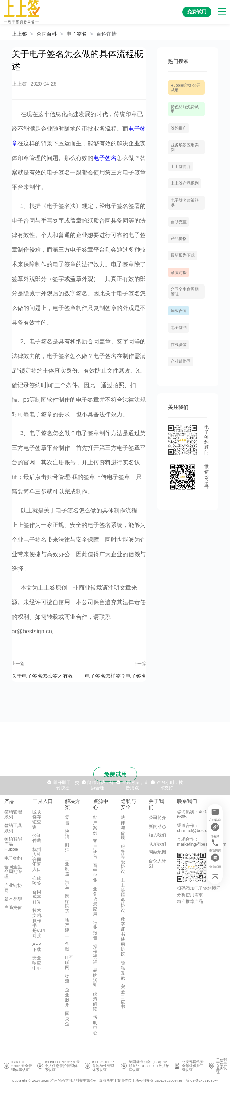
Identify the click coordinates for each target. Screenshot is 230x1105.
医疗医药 (67, 904)
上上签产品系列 (185, 183)
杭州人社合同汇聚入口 (36, 859)
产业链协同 (181, 361)
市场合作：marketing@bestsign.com (201, 842)
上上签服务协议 (123, 895)
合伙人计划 (157, 863)
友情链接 (124, 1080)
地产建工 (67, 927)
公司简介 (157, 817)
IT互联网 (69, 962)
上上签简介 (181, 166)
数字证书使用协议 (123, 937)
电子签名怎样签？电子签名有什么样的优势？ (115, 675)
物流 (67, 979)
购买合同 (179, 310)
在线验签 (179, 344)
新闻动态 (157, 826)
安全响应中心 (36, 963)
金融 (67, 946)
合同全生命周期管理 (13, 872)
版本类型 (13, 899)
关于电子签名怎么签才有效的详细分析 (42, 675)
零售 (67, 820)
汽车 (67, 885)
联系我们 (157, 843)
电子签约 (179, 327)
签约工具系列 (13, 828)
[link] (46, 34)
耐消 (67, 847)
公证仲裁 (36, 838)
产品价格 (179, 238)
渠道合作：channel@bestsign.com (199, 828)
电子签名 (76, 34)
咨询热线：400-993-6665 (196, 814)
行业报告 (95, 930)
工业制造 (67, 866)
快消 (67, 834)
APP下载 (36, 947)
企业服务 (67, 997)
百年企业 (95, 873)
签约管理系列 (13, 814)
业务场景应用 (95, 901)
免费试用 (115, 774)
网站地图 (157, 852)
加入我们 (157, 835)
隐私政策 (123, 970)
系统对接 (179, 272)
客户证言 (95, 849)
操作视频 (95, 954)
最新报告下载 (183, 255)
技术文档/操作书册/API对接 (38, 923)
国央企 (67, 1018)
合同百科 (46, 34)
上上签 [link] (19, 34)
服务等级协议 (123, 859)
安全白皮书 (123, 996)
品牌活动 (95, 978)
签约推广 (179, 128)
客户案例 (95, 825)
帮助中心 (95, 1025)
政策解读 (95, 1001)
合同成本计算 (36, 897)
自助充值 (179, 222)
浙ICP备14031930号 (202, 1080)
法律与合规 (123, 827)
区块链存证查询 (36, 819)
